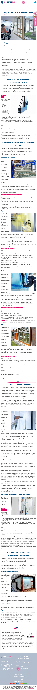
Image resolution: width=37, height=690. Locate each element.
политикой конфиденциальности (22, 688)
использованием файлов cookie (9, 688)
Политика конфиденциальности (18, 676)
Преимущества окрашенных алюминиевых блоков (15, 45)
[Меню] (2, 2)
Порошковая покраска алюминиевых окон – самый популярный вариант (18, 49)
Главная (2, 7)
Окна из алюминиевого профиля (8, 240)
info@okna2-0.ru (19, 664)
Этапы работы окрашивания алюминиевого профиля (16, 52)
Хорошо (31, 688)
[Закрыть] (36, 12)
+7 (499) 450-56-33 (23, 657)
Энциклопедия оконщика (11, 7)
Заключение (6, 54)
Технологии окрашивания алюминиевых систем (15, 47)
